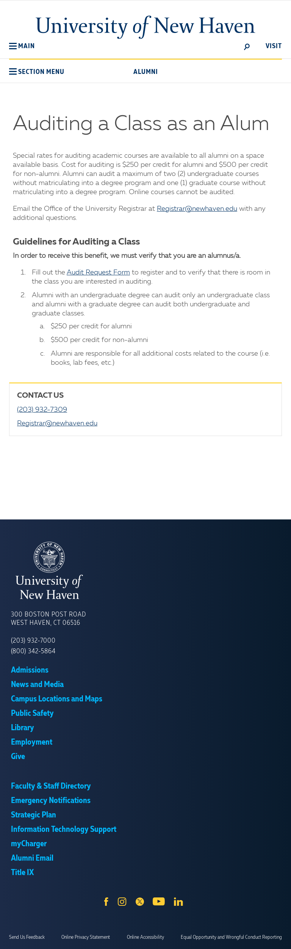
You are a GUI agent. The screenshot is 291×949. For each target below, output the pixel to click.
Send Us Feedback (27, 937)
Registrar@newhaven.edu (197, 208)
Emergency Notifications (51, 801)
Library (22, 728)
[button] (22, 46)
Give (18, 757)
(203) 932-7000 (33, 640)
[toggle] (247, 46)
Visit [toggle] (274, 46)
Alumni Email (32, 858)
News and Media (37, 685)
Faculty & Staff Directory (51, 786)
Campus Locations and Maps (56, 699)
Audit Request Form (98, 272)
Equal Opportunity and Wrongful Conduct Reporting (231, 937)
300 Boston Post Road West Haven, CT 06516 (48, 618)
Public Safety (32, 713)
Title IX (22, 873)
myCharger (29, 844)
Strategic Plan (33, 815)
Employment (31, 742)
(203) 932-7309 (42, 409)
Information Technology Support (63, 829)
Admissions (29, 670)
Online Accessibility (145, 937)
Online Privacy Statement (85, 937)
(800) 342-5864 (33, 651)
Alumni (145, 72)
